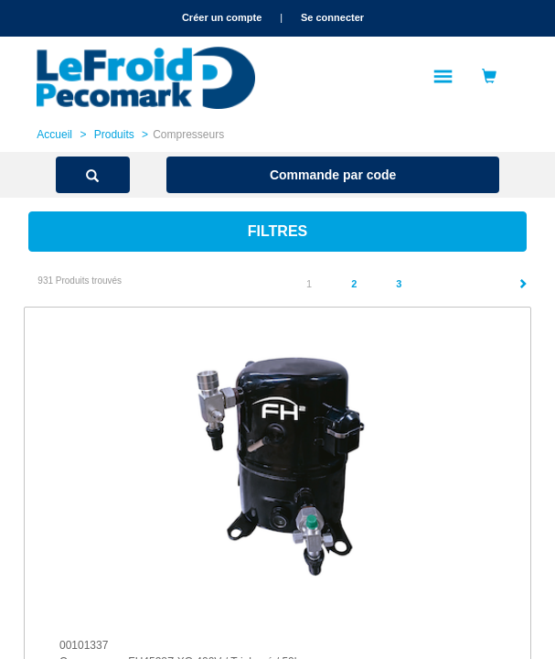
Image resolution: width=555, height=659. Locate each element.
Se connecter (332, 17)
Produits (114, 134)
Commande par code (333, 174)
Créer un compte (221, 17)
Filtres (277, 231)
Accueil (54, 134)
